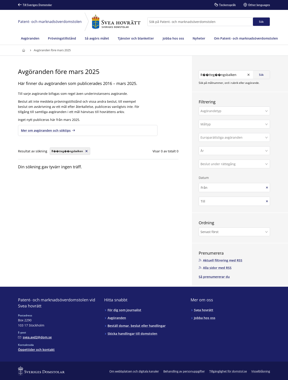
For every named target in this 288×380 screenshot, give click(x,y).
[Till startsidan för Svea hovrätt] (23, 50)
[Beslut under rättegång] (232, 162)
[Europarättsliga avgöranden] (232, 136)
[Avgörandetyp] (232, 109)
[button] (234, 109)
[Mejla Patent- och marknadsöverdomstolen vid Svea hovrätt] (35, 335)
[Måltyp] (232, 123)
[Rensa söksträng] (70, 151)
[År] (232, 149)
